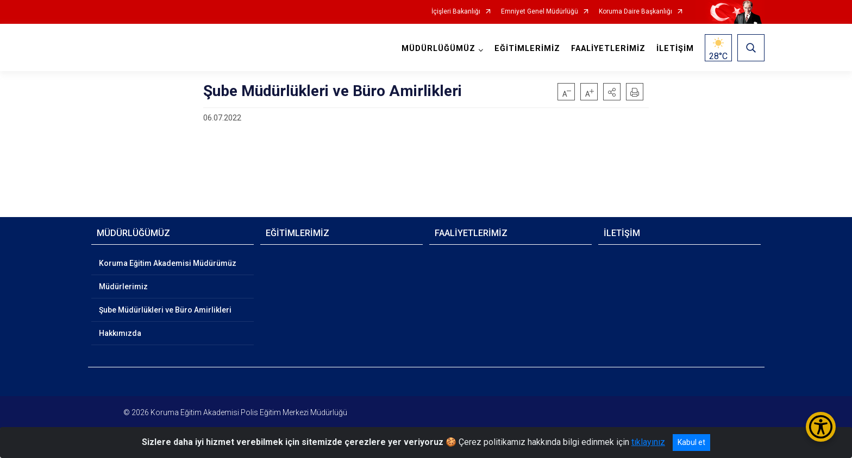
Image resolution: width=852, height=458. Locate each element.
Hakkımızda (120, 333)
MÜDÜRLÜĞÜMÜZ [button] (438, 48)
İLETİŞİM (675, 48)
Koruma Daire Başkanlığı (635, 11)
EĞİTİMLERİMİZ (527, 48)
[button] (612, 91)
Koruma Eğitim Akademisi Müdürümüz (167, 263)
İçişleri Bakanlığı (455, 11)
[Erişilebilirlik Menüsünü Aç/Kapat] (821, 427)
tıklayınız (648, 442)
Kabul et (691, 442)
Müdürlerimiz (123, 286)
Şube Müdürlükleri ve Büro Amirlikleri (165, 310)
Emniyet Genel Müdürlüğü (539, 11)
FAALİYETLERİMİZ (608, 48)
